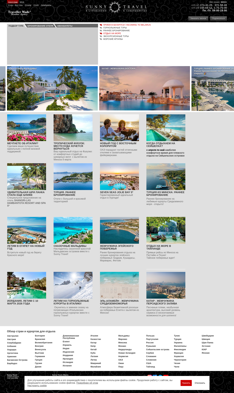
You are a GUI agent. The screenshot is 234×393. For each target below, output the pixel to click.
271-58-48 (221, 5)
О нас (10, 5)
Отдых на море (112, 33)
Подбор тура (16, 26)
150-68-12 (206, 8)
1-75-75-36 (220, 8)
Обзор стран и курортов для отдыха (31, 331)
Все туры (19, 5)
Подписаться (218, 18)
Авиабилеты (46, 5)
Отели (36, 5)
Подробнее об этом (87, 383)
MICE (22, 2)
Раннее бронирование (116, 30)
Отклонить (200, 383)
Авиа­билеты (64, 26)
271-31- (204, 5)
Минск (224, 2)
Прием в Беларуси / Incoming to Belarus (127, 25)
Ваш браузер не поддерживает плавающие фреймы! (52, 46)
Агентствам (12, 2)
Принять (186, 383)
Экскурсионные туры (116, 36)
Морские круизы (113, 39)
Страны (28, 5)
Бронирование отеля (40, 26)
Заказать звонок (198, 18)
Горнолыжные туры (115, 28)
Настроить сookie (37, 385)
